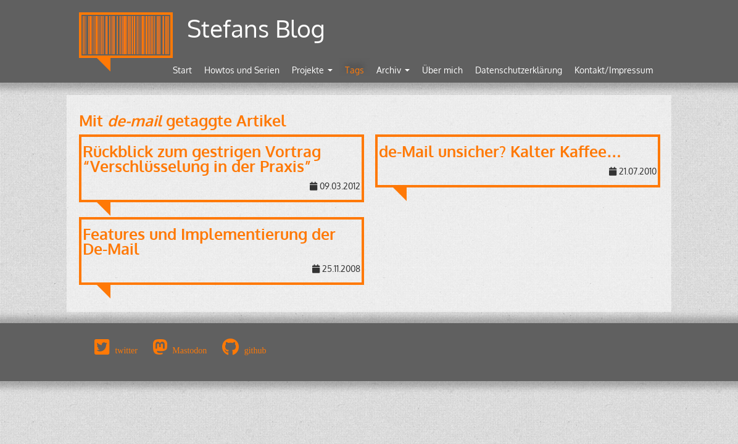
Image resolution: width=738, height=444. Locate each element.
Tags (354, 70)
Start (182, 70)
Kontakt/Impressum (613, 70)
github (255, 350)
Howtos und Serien (242, 70)
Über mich (442, 70)
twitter (126, 350)
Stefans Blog (256, 28)
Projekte (312, 70)
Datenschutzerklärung (518, 70)
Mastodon (189, 350)
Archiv (393, 70)
